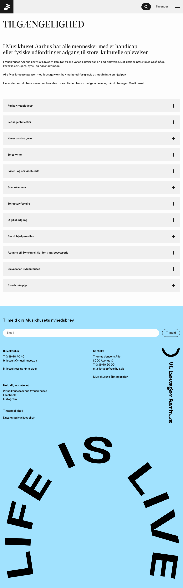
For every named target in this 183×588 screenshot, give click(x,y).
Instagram (10, 399)
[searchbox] (147, 6)
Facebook (9, 395)
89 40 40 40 (16, 356)
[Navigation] (177, 6)
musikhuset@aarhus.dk (108, 368)
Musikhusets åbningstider (110, 376)
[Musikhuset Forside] (6, 6)
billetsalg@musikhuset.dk (20, 360)
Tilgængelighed (13, 410)
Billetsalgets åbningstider (20, 368)
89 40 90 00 (106, 364)
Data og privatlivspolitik (19, 417)
